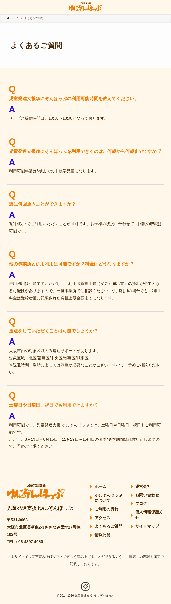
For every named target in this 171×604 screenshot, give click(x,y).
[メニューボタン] (164, 7)
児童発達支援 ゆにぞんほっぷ (40, 508)
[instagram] (85, 586)
